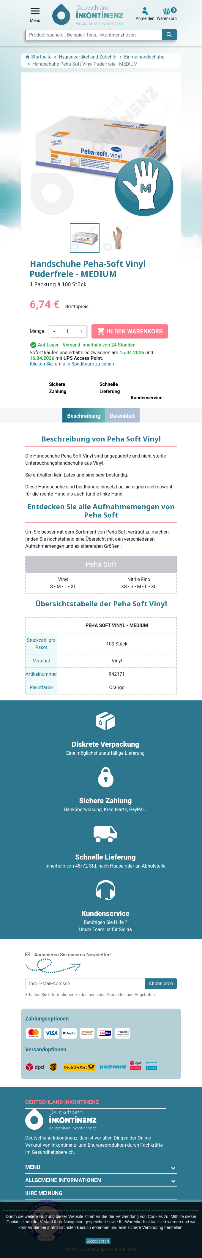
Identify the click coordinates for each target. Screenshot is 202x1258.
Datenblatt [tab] (122, 416)
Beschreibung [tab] (83, 416)
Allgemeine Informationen (63, 1180)
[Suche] (101, 34)
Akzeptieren (98, 1241)
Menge (37, 331)
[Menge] (67, 331)
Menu (32, 1167)
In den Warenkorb (130, 331)
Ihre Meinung (43, 1193)
